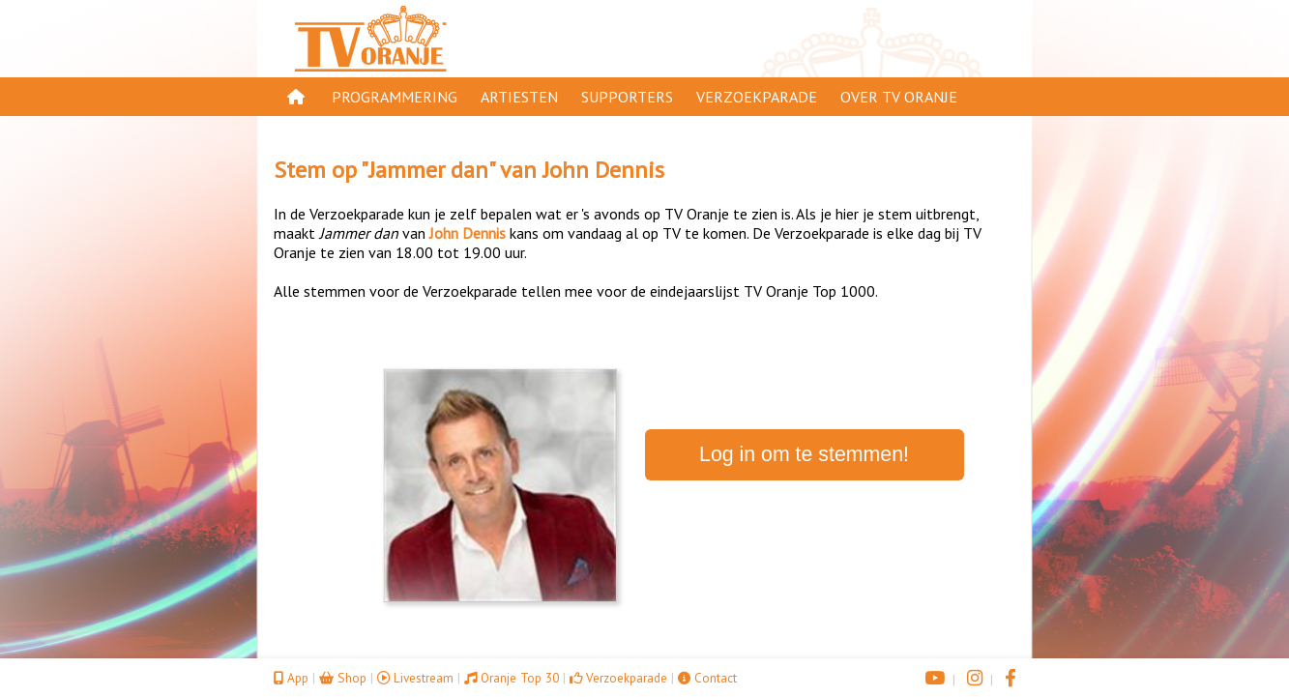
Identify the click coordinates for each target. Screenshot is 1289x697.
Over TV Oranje (898, 96)
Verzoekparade (756, 96)
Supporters (627, 96)
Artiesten (519, 96)
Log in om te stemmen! (804, 454)
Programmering (394, 96)
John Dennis (603, 170)
